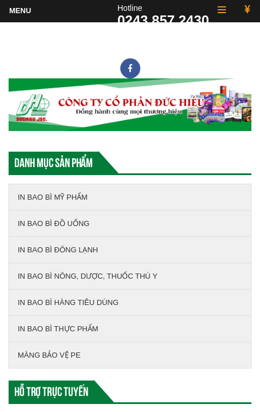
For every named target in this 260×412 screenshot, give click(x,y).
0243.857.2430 (163, 20)
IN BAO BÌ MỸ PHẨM (53, 197)
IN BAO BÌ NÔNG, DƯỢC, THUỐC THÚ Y (87, 276)
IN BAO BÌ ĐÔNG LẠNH (58, 249)
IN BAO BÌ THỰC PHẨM (58, 328)
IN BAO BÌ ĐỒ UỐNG (53, 223)
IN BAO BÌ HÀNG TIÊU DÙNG (68, 302)
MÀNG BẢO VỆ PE (49, 355)
